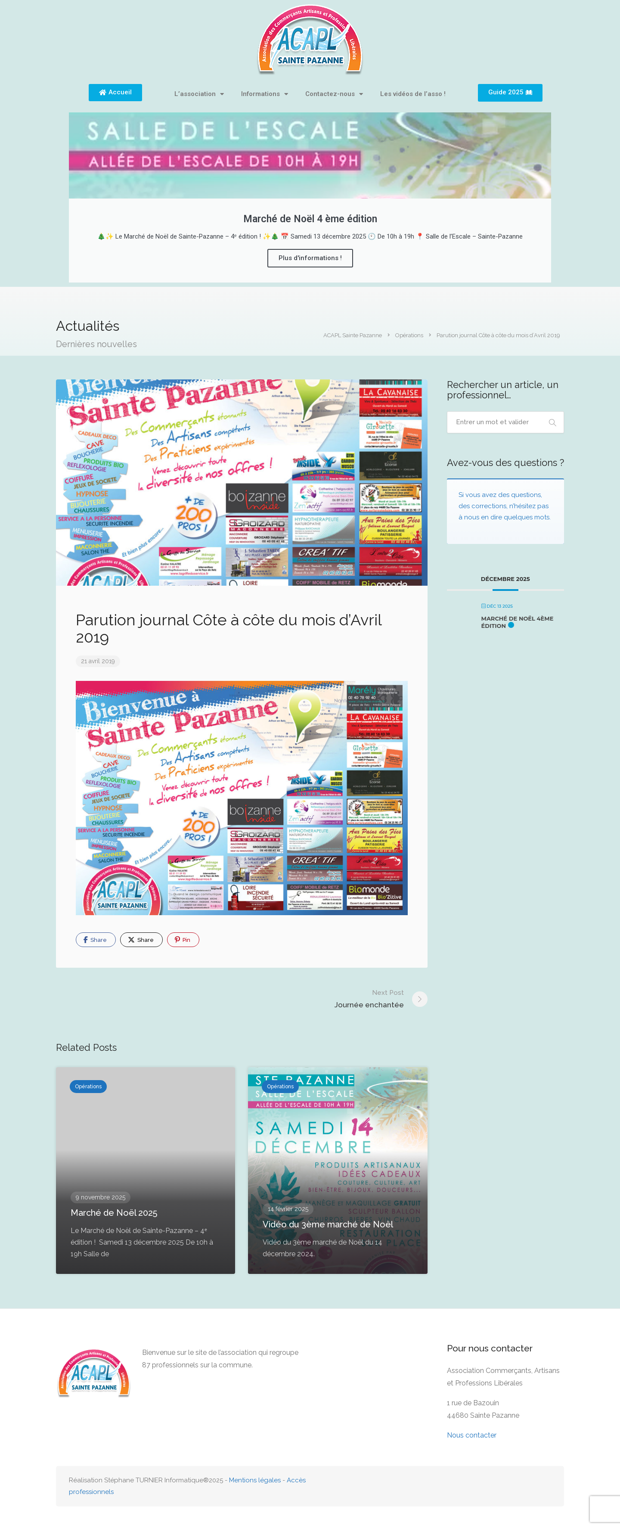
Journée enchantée (369, 998)
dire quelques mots (519, 517)
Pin (182, 939)
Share (95, 939)
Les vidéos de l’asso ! (413, 94)
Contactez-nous (334, 94)
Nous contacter (471, 1435)
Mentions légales (255, 1480)
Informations (264, 94)
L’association (199, 94)
